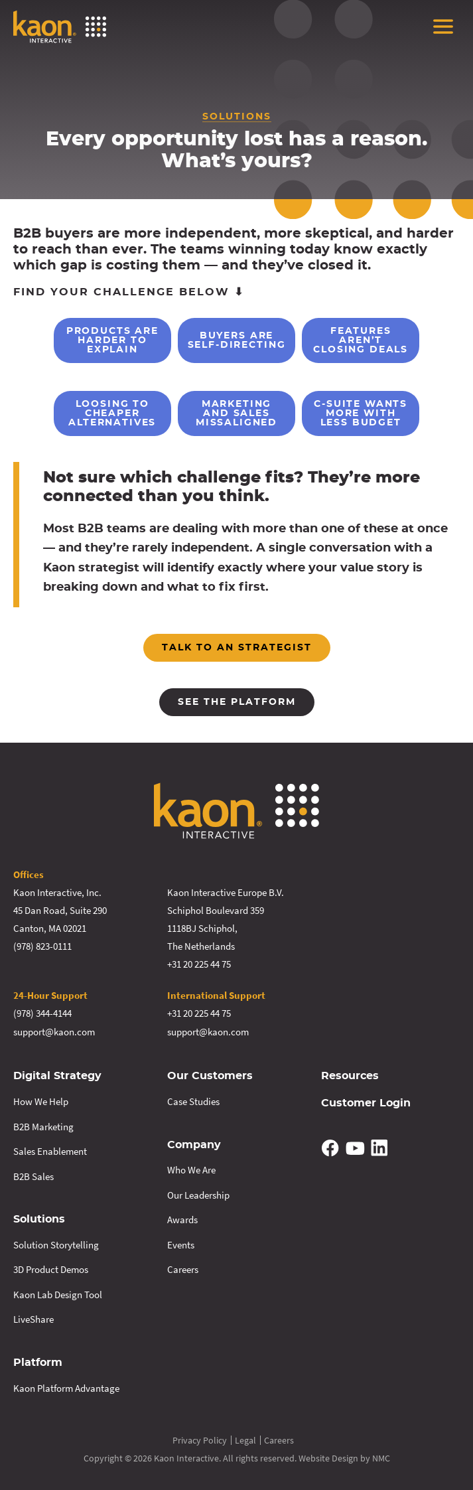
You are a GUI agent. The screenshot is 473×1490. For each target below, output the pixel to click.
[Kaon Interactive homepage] (59, 26)
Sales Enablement (50, 1150)
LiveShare (33, 1317)
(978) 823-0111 (42, 946)
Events (180, 1242)
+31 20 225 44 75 (199, 964)
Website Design (328, 1456)
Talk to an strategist (237, 647)
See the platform (237, 702)
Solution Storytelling (56, 1242)
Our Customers (210, 1075)
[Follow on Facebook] (331, 1146)
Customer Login (366, 1101)
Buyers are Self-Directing (236, 340)
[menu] (443, 26)
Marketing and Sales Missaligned (236, 413)
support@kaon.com (54, 1031)
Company (194, 1143)
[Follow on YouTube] (355, 1146)
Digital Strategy (57, 1075)
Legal (245, 1438)
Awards (182, 1218)
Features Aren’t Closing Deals (385, 340)
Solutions (39, 1218)
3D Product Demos (50, 1268)
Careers (182, 1268)
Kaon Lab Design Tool (57, 1292)
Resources (350, 1075)
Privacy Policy (199, 1438)
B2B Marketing (43, 1125)
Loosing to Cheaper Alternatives (87, 413)
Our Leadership (198, 1193)
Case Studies (193, 1100)
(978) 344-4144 (42, 1013)
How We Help (40, 1100)
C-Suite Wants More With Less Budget (385, 413)
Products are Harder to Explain (88, 340)
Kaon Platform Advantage (66, 1385)
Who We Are (191, 1168)
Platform (37, 1360)
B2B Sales (33, 1175)
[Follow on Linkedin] (379, 1146)
